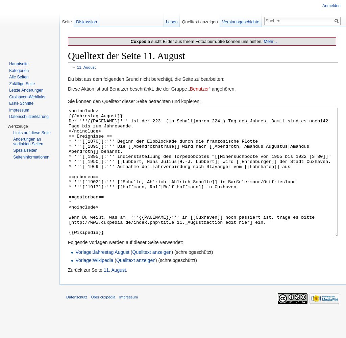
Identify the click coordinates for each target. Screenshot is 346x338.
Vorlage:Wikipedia (94, 285)
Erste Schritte (21, 103)
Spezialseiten (25, 150)
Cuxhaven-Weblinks (27, 97)
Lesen (172, 21)
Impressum (19, 110)
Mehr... (270, 41)
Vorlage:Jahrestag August (102, 277)
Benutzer (199, 89)
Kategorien (19, 70)
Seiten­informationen (31, 157)
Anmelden (331, 5)
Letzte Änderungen (26, 90)
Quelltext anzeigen (152, 277)
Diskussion (86, 21)
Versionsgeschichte (240, 21)
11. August (86, 67)
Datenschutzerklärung (29, 116)
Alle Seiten (18, 77)
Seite (67, 21)
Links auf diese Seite (32, 132)
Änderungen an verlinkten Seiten (28, 141)
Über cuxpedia (103, 322)
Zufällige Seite (22, 83)
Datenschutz (76, 322)
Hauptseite (18, 64)
